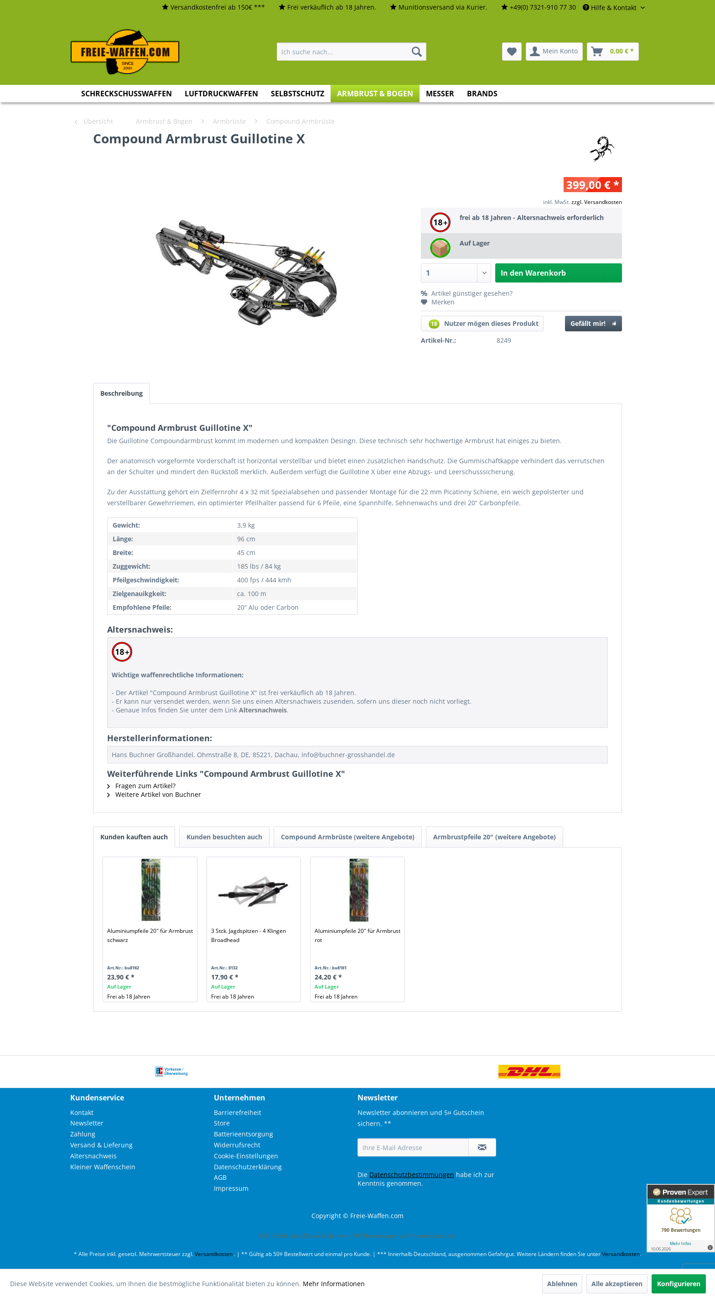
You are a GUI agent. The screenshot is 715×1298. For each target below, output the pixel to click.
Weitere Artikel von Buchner (154, 794)
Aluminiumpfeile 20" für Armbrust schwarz (150, 935)
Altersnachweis (93, 1155)
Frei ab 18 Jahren (128, 996)
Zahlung (82, 1134)
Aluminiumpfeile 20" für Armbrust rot (357, 935)
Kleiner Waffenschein (102, 1166)
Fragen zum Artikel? (141, 785)
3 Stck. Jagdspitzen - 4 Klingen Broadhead (248, 935)
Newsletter (87, 1123)
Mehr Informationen (334, 1283)
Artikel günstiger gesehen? (467, 293)
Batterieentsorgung (243, 1134)
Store (222, 1123)
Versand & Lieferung (101, 1145)
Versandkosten (214, 1254)
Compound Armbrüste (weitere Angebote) (347, 836)
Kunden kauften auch (134, 836)
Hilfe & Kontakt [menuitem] (610, 7)
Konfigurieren (678, 1283)
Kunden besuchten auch (224, 836)
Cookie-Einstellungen (246, 1155)
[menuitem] (213, 7)
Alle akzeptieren (616, 1283)
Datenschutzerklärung (248, 1166)
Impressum (231, 1188)
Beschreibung (121, 393)
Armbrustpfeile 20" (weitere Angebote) (494, 836)
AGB (220, 1177)
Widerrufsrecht (237, 1145)
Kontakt (81, 1112)
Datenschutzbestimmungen (411, 1174)
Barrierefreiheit (237, 1112)
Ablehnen (562, 1283)
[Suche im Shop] (351, 51)
